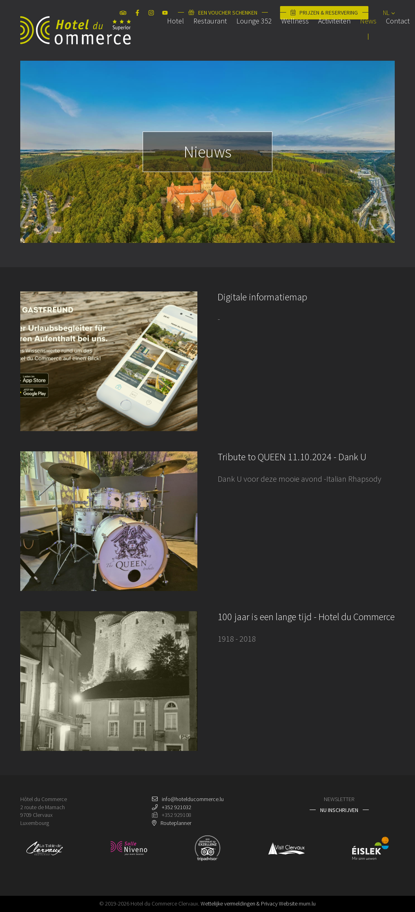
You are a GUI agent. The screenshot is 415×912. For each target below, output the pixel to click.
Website (288, 903)
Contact (387, 42)
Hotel (164, 42)
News (357, 42)
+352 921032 (176, 807)
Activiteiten (323, 42)
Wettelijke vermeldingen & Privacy (239, 903)
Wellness (284, 42)
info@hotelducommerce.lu (193, 799)
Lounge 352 (243, 42)
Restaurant (199, 42)
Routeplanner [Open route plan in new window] (175, 823)
